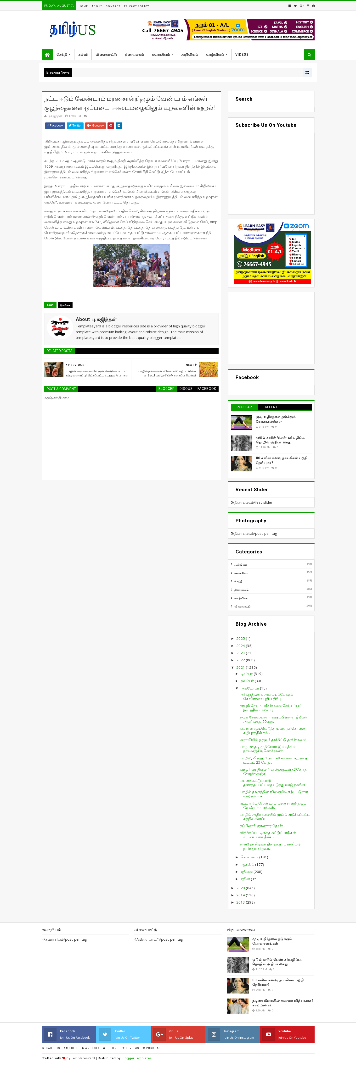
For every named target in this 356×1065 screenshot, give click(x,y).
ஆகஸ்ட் (248, 864)
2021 (241, 667)
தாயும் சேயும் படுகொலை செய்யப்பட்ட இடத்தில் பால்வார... (272, 707)
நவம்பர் (248, 680)
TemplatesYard (83, 1058)
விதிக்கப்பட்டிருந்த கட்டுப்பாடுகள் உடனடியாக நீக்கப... (268, 834)
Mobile (71, 1048)
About (97, 6)
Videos (242, 54)
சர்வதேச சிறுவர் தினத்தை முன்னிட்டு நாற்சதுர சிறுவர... (270, 846)
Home (83, 6)
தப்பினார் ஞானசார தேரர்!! (261, 825)
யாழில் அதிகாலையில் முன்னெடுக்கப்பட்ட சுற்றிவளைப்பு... (275, 816)
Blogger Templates (137, 1058)
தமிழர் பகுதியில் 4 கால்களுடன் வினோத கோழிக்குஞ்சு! (273, 771)
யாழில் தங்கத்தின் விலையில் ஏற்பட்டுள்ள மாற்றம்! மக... (274, 793)
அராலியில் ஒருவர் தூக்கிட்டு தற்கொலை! (273, 739)
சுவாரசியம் (161, 54)
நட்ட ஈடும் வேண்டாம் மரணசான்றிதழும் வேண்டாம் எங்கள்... (273, 805)
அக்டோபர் (250, 688)
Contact (113, 6)
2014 (241, 895)
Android (91, 1048)
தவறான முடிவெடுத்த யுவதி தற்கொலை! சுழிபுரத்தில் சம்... (272, 730)
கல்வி (83, 54)
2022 (241, 659)
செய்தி (62, 54)
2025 (241, 638)
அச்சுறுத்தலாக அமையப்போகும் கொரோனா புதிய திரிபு (266, 696)
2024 (241, 645)
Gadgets (51, 1048)
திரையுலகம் (134, 54)
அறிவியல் (189, 54)
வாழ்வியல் (215, 54)
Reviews (130, 1048)
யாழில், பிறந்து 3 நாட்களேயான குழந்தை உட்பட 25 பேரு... (274, 760)
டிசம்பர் (247, 673)
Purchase (153, 1048)
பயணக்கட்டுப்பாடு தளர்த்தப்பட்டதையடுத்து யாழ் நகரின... (273, 782)
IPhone (111, 1048)
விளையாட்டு (106, 54)
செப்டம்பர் (250, 857)
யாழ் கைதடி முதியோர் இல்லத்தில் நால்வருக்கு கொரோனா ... (267, 748)
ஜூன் (246, 878)
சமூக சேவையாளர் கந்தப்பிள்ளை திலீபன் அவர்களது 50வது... (274, 719)
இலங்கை (65, 305)
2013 (241, 902)
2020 (241, 887)
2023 (241, 652)
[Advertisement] (271, 328)
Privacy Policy (136, 6)
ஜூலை (247, 871)
